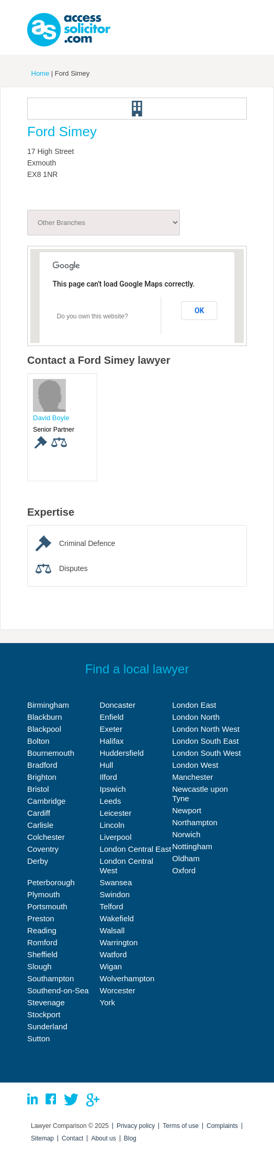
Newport (186, 810)
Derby (37, 861)
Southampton (50, 978)
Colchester (46, 837)
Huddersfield (122, 752)
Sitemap (42, 1138)
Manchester (192, 776)
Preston (40, 918)
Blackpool (44, 728)
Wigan (111, 966)
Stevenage (46, 1002)
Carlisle (40, 825)
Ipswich (113, 788)
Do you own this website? (92, 316)
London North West (205, 728)
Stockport (43, 1014)
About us (103, 1138)
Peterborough (51, 882)
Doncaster (117, 704)
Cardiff (38, 813)
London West (195, 764)
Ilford (108, 776)
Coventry (43, 849)
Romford (42, 942)
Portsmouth (47, 906)
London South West (206, 752)
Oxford (184, 870)
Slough (39, 966)
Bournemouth (50, 752)
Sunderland (47, 1026)
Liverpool (116, 837)
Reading (41, 930)
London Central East (136, 849)
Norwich (186, 834)
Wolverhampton (127, 978)
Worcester (117, 990)
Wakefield (117, 918)
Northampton (195, 822)
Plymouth (43, 894)
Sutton (38, 1038)
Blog (130, 1138)
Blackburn (44, 716)
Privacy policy (136, 1126)
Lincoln (112, 825)
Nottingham (192, 846)
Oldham (186, 858)
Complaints (222, 1126)
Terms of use (181, 1126)
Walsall (112, 930)
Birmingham (48, 704)
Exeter (111, 728)
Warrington (119, 942)
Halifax (112, 740)
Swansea (116, 882)
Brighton (41, 776)
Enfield (112, 716)
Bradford (42, 764)
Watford (113, 954)
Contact (72, 1138)
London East (194, 704)
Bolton (38, 740)
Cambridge (46, 801)
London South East (205, 740)
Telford (111, 906)
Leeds (110, 801)
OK (199, 310)
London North (196, 716)
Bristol (38, 788)
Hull (106, 764)
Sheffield (42, 954)
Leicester (116, 813)
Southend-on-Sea (58, 990)
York (107, 1002)
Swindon (115, 894)
